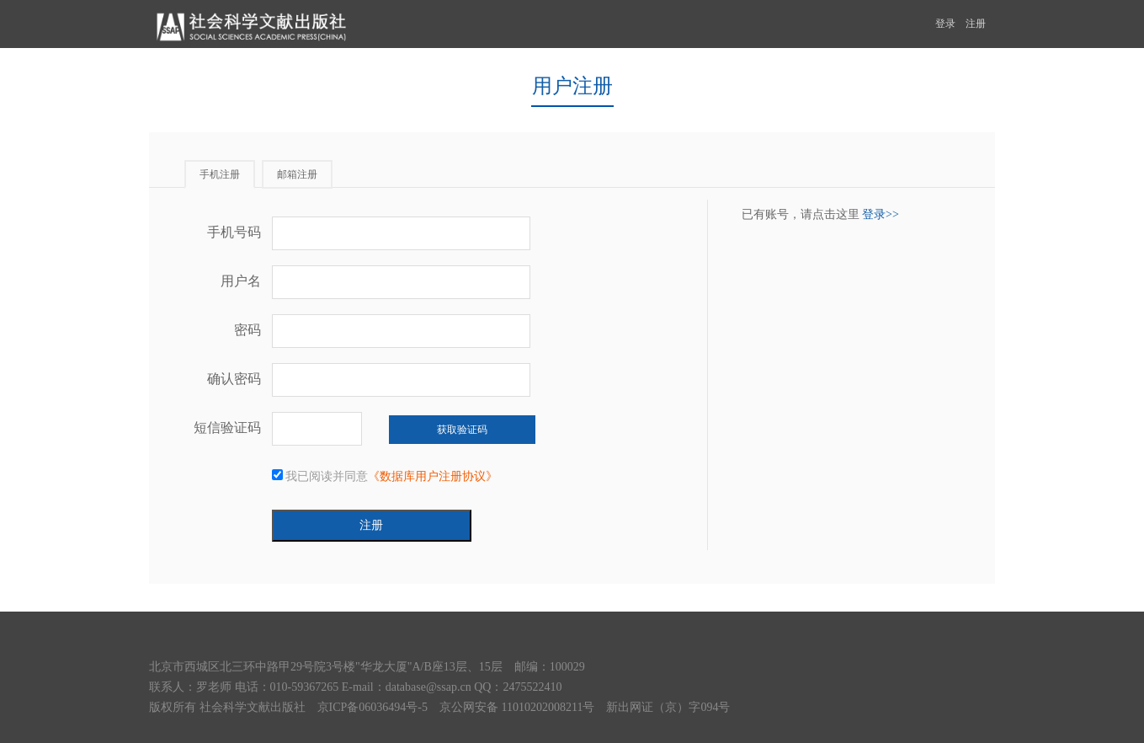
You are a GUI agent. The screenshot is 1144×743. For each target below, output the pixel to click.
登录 (945, 23)
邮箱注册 (297, 174)
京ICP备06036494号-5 (372, 707)
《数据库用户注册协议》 (433, 476)
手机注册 (220, 174)
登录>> (880, 214)
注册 (976, 23)
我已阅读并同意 (385, 476)
